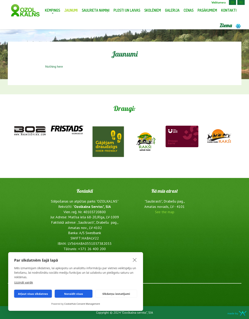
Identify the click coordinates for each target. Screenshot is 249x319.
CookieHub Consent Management (82, 303)
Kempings (52, 10)
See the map (164, 212)
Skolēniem (152, 10)
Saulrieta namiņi (95, 10)
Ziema (230, 25)
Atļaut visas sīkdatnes (33, 294)
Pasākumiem (207, 10)
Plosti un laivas (127, 10)
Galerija (172, 10)
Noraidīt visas (73, 294)
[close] (135, 259)
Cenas (188, 10)
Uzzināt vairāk (23, 282)
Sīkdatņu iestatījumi (116, 294)
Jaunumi (71, 10)
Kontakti (228, 10)
